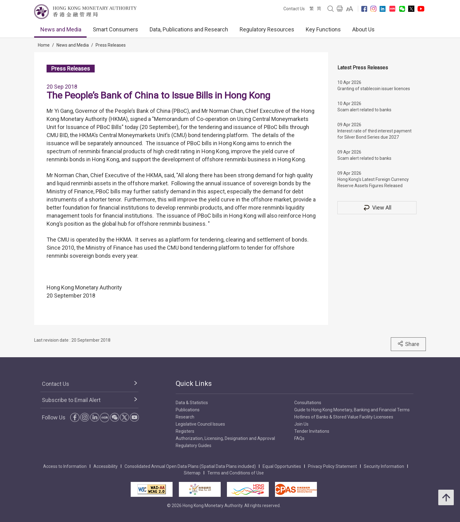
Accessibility (105, 466)
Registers (185, 431)
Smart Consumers (115, 29)
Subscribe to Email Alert (71, 400)
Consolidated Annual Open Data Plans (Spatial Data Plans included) (190, 466)
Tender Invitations (311, 431)
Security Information (384, 466)
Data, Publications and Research (189, 29)
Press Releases (111, 45)
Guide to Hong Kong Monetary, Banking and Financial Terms (352, 409)
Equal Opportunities (282, 466)
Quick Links (194, 383)
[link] (349, 9)
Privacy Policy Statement (332, 466)
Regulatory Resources (267, 29)
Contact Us (294, 8)
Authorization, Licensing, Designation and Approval (225, 438)
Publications (188, 409)
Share (408, 343)
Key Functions (323, 29)
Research (185, 416)
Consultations (307, 402)
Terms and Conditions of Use (235, 472)
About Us (363, 29)
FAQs (299, 438)
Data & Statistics (192, 402)
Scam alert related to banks (364, 109)
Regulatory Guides (193, 445)
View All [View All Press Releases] (377, 207)
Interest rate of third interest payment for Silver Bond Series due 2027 (374, 134)
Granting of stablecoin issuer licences (373, 88)
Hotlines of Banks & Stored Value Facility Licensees (343, 416)
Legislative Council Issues (200, 424)
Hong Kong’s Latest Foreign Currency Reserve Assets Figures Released (373, 182)
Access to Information (65, 466)
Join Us (301, 424)
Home (44, 45)
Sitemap (192, 472)
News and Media (60, 29)
